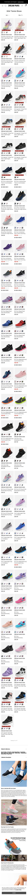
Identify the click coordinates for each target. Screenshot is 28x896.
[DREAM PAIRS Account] (22, 6)
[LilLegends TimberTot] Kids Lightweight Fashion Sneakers (20, 109)
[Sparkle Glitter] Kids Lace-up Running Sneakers (19, 61)
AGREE (14, 893)
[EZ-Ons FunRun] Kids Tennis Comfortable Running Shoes (7, 182)
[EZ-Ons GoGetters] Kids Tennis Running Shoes (19, 232)
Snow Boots (22, 752)
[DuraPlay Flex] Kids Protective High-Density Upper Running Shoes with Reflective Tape (7, 208)
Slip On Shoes (11, 752)
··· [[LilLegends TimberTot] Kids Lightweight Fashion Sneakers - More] (22, 105)
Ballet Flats (9, 753)
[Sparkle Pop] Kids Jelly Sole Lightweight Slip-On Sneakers (7, 37)
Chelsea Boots (23, 752)
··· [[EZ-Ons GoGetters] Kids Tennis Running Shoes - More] (22, 228)
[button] (2, 5)
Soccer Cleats (4, 752)
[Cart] (25, 6)
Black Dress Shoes (16, 752)
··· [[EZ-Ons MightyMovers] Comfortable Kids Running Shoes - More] (22, 355)
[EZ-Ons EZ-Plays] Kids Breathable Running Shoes (7, 386)
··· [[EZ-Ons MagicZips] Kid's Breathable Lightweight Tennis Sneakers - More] (9, 307)
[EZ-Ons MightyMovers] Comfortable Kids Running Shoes (20, 360)
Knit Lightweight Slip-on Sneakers (20, 514)
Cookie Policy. (18, 889)
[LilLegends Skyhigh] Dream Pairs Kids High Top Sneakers (7, 685)
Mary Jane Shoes (4, 752)
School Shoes (4, 753)
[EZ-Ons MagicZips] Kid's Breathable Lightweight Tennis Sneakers (6, 311)
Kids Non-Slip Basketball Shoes (18, 439)
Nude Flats (9, 752)
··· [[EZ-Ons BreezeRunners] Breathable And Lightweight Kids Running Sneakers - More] (22, 584)
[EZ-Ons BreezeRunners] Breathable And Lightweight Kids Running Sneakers (19, 588)
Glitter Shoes (17, 752)
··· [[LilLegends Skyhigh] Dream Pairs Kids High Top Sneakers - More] (9, 680)
